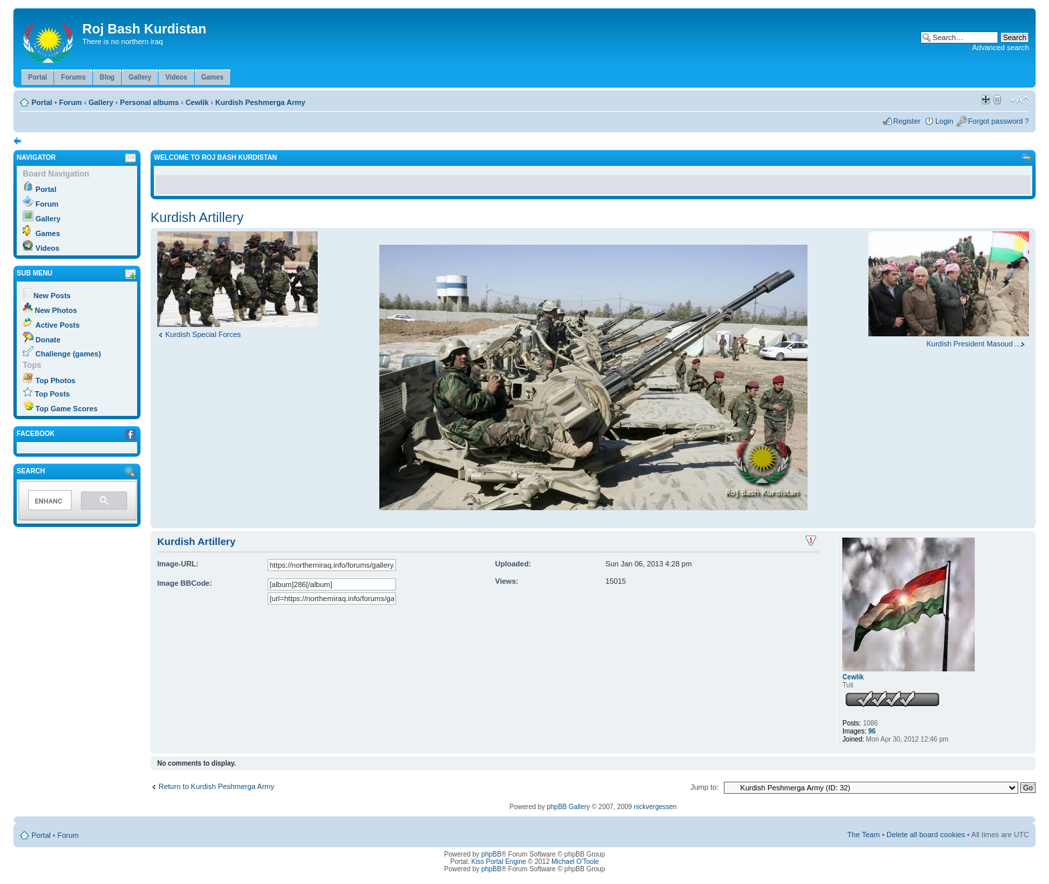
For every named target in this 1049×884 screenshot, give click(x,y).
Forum (70, 102)
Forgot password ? (998, 121)
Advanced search (1000, 47)
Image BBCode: (184, 583)
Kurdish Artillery (197, 217)
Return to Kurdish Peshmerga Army (216, 786)
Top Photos (55, 380)
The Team (863, 835)
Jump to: (704, 787)
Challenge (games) (68, 354)
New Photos (56, 310)
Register (907, 121)
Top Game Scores (66, 409)
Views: (506, 581)
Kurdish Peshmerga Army (260, 102)
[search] (48, 501)
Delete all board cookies (925, 835)
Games (47, 233)
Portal (41, 102)
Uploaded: (513, 564)
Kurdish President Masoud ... (974, 344)
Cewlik (197, 102)
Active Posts (57, 325)
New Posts (52, 296)
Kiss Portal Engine (499, 861)
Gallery (100, 102)
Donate (47, 340)
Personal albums (149, 102)
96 (872, 731)
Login (944, 121)
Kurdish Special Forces (203, 334)
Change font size (1019, 100)
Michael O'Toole (575, 861)
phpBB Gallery (568, 806)
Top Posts (52, 394)
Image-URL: (178, 564)
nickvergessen (655, 806)
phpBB (491, 854)
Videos (47, 248)
